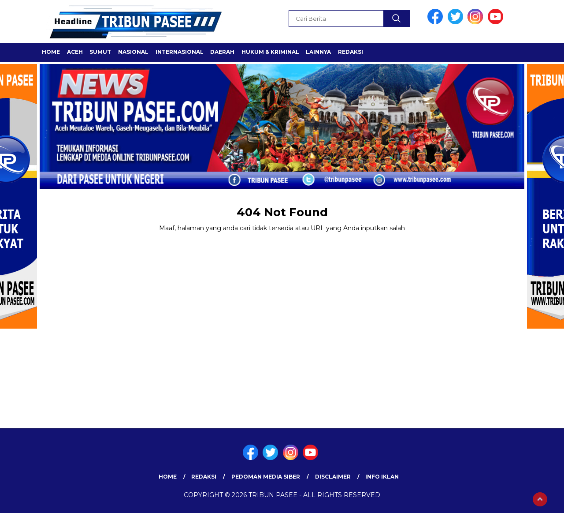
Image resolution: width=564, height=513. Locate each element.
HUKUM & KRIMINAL (270, 52)
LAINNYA (318, 52)
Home (51, 52)
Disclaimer (333, 476)
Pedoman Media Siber (265, 476)
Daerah (222, 52)
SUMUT (100, 52)
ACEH (75, 52)
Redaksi (350, 52)
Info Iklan (382, 476)
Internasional (180, 52)
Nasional (133, 52)
